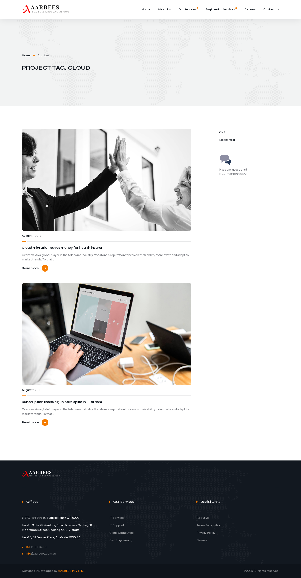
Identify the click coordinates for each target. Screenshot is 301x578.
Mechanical (227, 140)
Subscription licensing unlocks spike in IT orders (62, 402)
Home (146, 9)
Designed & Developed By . (53, 571)
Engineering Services (220, 9)
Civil (222, 132)
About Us (164, 9)
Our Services (187, 9)
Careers (250, 9)
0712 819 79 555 (237, 174)
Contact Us (271, 9)
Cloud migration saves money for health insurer (62, 248)
